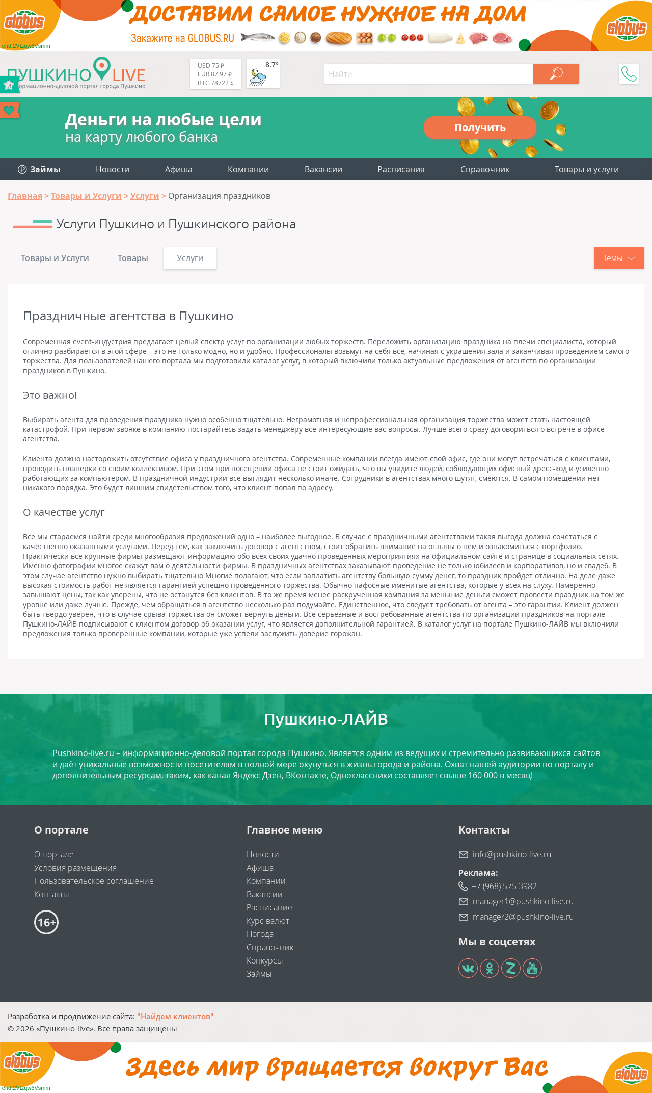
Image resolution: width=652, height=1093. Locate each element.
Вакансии (323, 169)
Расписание (269, 907)
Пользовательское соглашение (94, 881)
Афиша (179, 169)
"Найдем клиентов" (175, 1016)
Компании (248, 169)
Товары (133, 258)
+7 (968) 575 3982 (504, 886)
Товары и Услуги (55, 258)
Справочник (484, 169)
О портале (54, 854)
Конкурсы (265, 960)
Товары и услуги (587, 169)
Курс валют (268, 920)
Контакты (51, 894)
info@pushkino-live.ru (512, 854)
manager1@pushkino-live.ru (523, 901)
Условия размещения (75, 867)
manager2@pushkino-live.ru (523, 916)
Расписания (401, 169)
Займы (259, 973)
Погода (260, 934)
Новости (112, 169)
